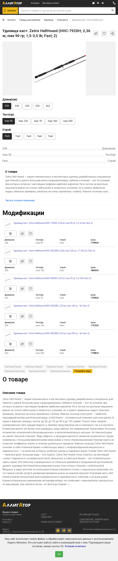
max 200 (68, 121)
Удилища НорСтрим (15, 371)
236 (7, 105)
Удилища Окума (55, 366)
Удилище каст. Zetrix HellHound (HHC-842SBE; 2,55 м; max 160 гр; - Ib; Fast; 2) (51, 305)
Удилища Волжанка (60, 371)
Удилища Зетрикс (97, 366)
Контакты (35, 3)
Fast (7, 136)
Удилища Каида (13, 366)
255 (27, 105)
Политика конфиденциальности (99, 529)
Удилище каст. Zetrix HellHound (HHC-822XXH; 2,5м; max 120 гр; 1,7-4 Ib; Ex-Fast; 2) (54, 250)
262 (48, 105)
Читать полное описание (20, 200)
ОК (59, 554)
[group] (59, 68)
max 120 (23, 121)
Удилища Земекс (37, 371)
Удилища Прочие (75, 366)
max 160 (52, 121)
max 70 (38, 121)
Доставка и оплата (50, 3)
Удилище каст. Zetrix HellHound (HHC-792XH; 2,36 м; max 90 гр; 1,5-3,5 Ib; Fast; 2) (53, 223)
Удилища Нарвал (33, 366)
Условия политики (75, 546)
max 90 (9, 120)
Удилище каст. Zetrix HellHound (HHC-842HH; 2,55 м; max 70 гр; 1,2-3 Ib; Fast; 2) (52, 278)
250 (17, 105)
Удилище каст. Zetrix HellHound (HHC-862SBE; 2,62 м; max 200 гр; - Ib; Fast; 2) (51, 333)
